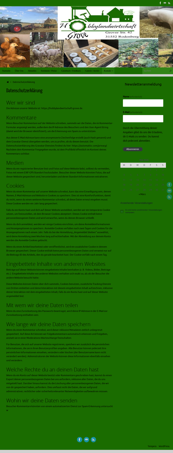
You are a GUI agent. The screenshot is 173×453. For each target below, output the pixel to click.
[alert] (143, 211)
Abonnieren (132, 149)
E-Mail (132, 112)
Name (132, 96)
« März (142, 194)
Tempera (152, 446)
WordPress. (164, 446)
